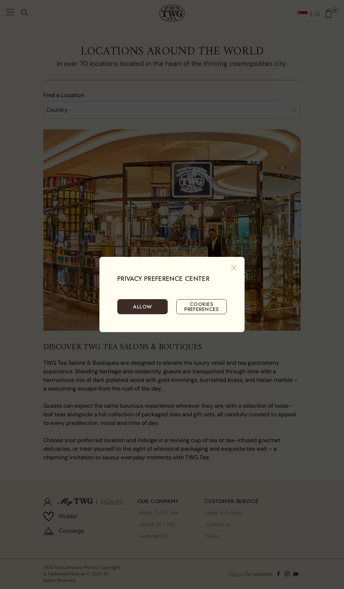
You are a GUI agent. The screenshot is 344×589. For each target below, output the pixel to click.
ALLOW (142, 306)
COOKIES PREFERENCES (201, 307)
